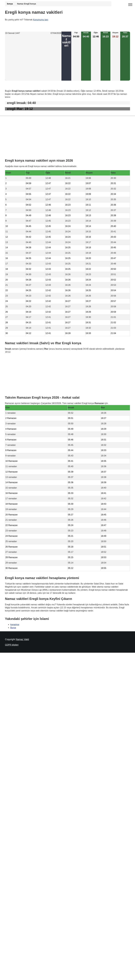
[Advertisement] (33, 58)
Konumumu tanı (40, 20)
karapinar (14, 624)
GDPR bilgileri (11, 645)
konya (10, 4)
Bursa (13, 627)
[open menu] (130, 4)
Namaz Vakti (22, 639)
